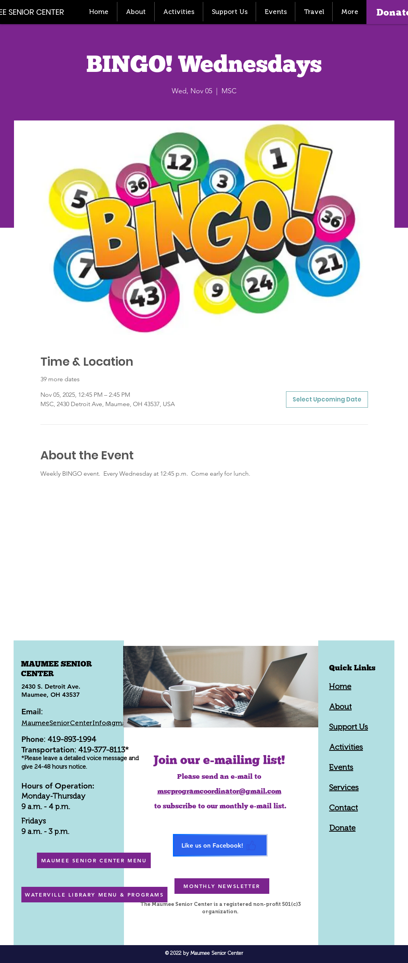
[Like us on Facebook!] (220, 845)
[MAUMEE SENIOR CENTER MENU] (94, 860)
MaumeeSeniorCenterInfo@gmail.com (83, 723)
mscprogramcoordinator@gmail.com (219, 791)
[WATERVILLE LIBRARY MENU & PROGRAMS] (94, 894)
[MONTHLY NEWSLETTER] (221, 886)
